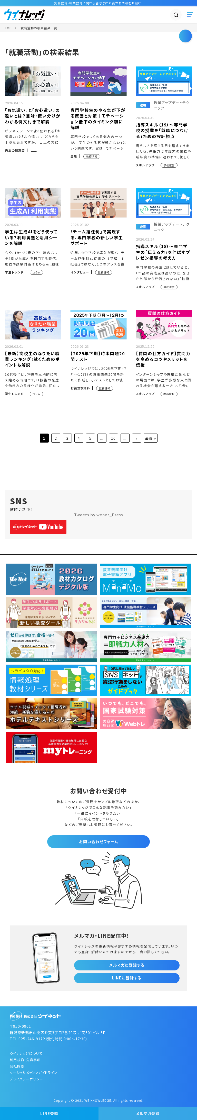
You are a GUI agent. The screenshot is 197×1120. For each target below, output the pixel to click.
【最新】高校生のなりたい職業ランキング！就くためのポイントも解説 (32, 359)
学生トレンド (14, 272)
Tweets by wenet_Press (98, 514)
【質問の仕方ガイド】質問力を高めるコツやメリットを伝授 (163, 359)
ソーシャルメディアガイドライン (33, 1072)
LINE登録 (49, 1113)
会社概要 (17, 1066)
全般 (74, 156)
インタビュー (80, 272)
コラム (36, 272)
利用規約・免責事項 (25, 1059)
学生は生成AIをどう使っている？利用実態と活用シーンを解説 (31, 237)
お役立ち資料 (80, 388)
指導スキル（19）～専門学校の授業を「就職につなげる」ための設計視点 (162, 130)
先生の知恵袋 (15, 150)
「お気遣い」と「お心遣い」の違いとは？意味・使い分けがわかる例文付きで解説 (33, 116)
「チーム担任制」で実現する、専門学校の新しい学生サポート (97, 237)
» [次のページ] (136, 438)
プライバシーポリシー (26, 1079)
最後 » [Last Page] (150, 438)
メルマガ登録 (148, 1113)
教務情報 (91, 156)
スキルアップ (145, 165)
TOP (8, 28)
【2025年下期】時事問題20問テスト (98, 356)
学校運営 (169, 165)
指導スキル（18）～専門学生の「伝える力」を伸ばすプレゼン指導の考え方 (163, 252)
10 (113, 438)
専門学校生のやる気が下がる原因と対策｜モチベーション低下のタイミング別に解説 (98, 118)
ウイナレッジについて (26, 1053)
